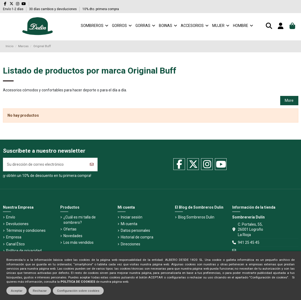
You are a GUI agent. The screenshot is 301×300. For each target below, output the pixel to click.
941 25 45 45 (248, 242)
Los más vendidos (78, 242)
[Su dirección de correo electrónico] (44, 164)
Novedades (72, 236)
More (289, 100)
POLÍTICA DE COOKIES (78, 281)
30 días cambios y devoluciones (53, 9)
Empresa (13, 237)
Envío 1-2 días (13, 9)
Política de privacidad (24, 251)
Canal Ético (15, 244)
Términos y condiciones (26, 230)
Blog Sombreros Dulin (196, 217)
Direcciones (130, 244)
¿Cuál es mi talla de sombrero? (79, 220)
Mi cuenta (129, 224)
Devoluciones (17, 224)
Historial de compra (137, 237)
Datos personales (135, 230)
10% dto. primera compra (100, 9)
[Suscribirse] (91, 164)
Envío (10, 217)
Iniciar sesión (131, 217)
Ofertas (70, 229)
